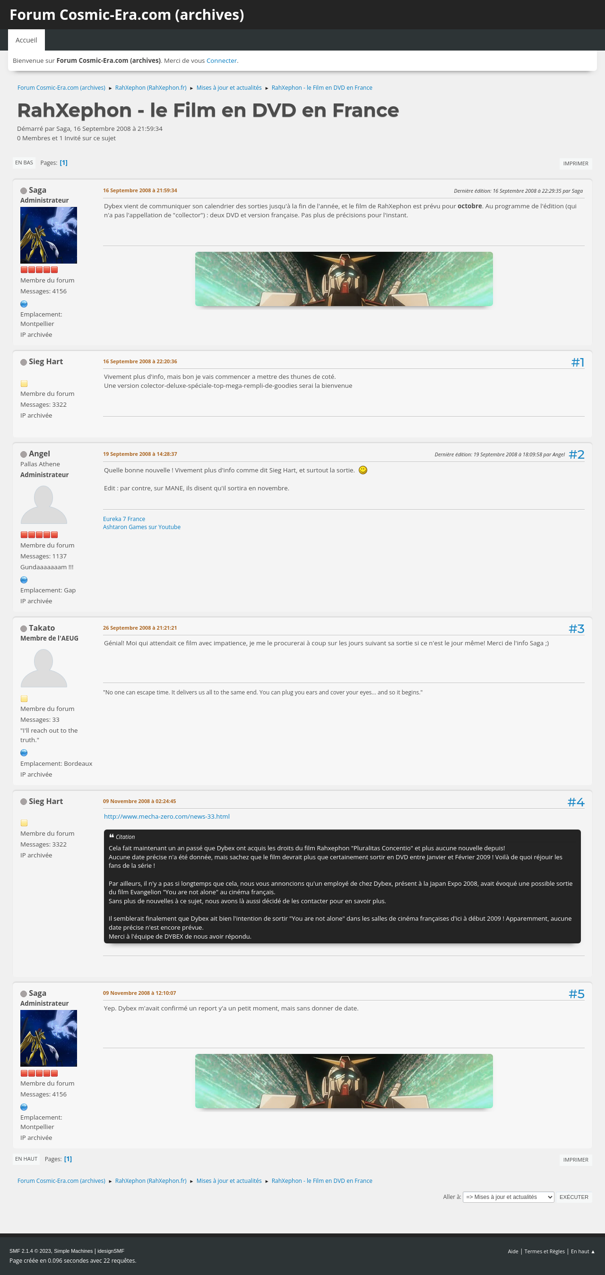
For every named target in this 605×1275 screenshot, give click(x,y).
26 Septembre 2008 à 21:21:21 (140, 627)
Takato (42, 628)
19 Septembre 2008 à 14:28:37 (140, 453)
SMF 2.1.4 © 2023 (30, 1251)
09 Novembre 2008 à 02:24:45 (139, 800)
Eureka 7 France (124, 519)
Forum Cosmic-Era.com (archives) (126, 14)
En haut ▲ (583, 1251)
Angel (39, 453)
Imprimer (575, 163)
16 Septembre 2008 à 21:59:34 (140, 190)
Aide (513, 1251)
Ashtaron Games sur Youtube (142, 527)
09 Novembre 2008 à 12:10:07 (139, 992)
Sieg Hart (46, 361)
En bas (24, 162)
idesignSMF (110, 1251)
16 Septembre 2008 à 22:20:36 (140, 361)
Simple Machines (73, 1251)
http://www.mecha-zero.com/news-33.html (167, 816)
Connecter (222, 60)
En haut (26, 1158)
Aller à (451, 1197)
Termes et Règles (545, 1251)
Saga (37, 190)
